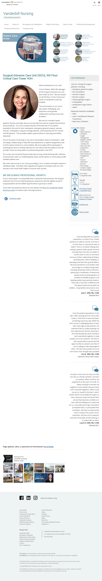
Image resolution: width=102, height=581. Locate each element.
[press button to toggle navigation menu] (99, 4)
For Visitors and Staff (12, 17)
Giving (43, 512)
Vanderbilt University (25, 520)
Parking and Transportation (27, 514)
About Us (15, 24)
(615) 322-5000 (48, 537)
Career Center (68, 24)
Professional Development (85, 24)
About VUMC (23, 510)
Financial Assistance (25, 524)
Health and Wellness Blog (48, 498)
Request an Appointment (27, 541)
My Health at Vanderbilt (26, 535)
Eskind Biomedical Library (27, 522)
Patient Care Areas (52, 24)
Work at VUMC (84, 212)
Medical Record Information (27, 537)
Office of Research (47, 510)
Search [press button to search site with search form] (94, 3)
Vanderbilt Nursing (18, 13)
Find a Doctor (23, 512)
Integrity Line (45, 524)
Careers (22, 543)
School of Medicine (25, 516)
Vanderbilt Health (24, 533)
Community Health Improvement (51, 522)
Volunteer (44, 514)
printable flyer (83, 204)
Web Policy (45, 520)
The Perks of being (85, 189)
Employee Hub (28, 28)
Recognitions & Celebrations (32, 24)
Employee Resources (11, 28)
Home (6, 24)
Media (43, 518)
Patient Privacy (46, 516)
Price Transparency (25, 545)
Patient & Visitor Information (27, 539)
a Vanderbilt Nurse (85, 191)
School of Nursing (24, 518)
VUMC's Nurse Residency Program (86, 198)
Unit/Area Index (12, 198)
